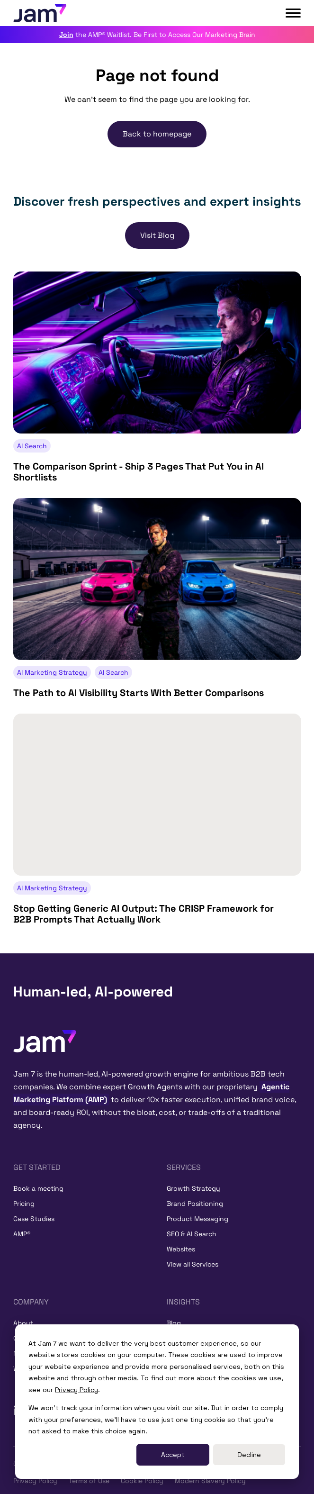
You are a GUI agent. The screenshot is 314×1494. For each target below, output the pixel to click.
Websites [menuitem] (181, 1249)
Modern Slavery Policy (210, 1480)
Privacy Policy (76, 1389)
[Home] (44, 1041)
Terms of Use (89, 1480)
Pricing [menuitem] (24, 1203)
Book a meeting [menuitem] (38, 1188)
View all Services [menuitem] (192, 1264)
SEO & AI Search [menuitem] (191, 1234)
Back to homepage (157, 134)
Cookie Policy (142, 1480)
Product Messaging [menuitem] (197, 1218)
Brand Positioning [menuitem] (195, 1203)
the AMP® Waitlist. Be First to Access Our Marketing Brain (157, 34)
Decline (249, 1454)
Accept (173, 1454)
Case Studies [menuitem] (33, 1218)
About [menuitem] (23, 1323)
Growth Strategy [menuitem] (193, 1188)
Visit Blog (157, 235)
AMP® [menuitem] (21, 1234)
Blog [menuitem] (174, 1323)
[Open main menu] (293, 13)
